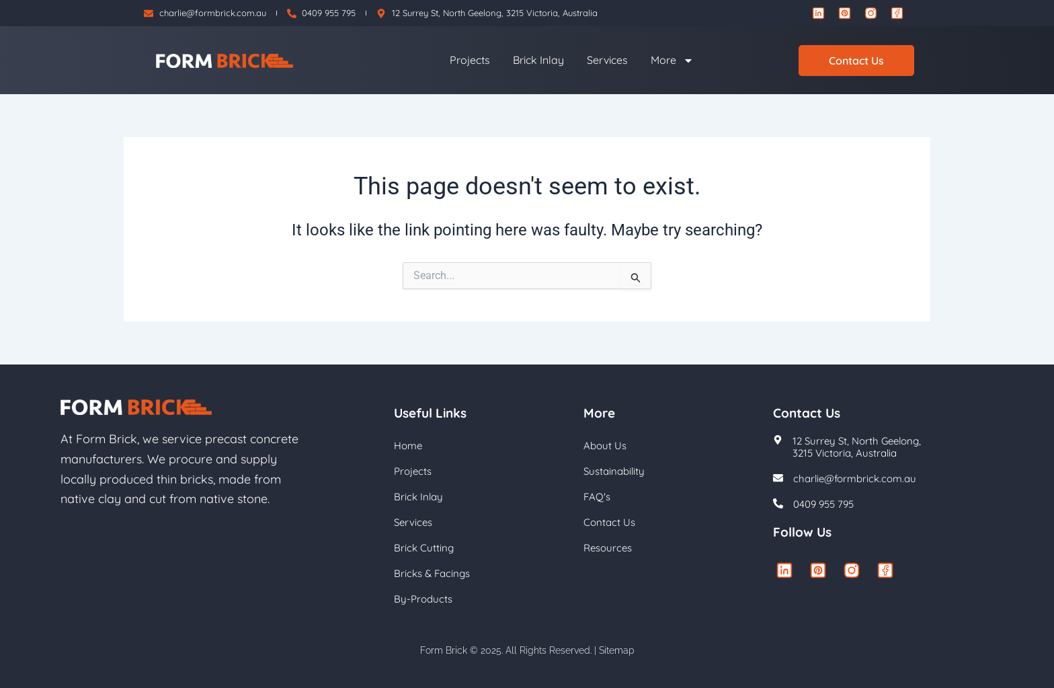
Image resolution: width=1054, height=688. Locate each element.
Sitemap (617, 650)
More (672, 60)
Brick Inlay (538, 60)
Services (607, 60)
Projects (470, 60)
